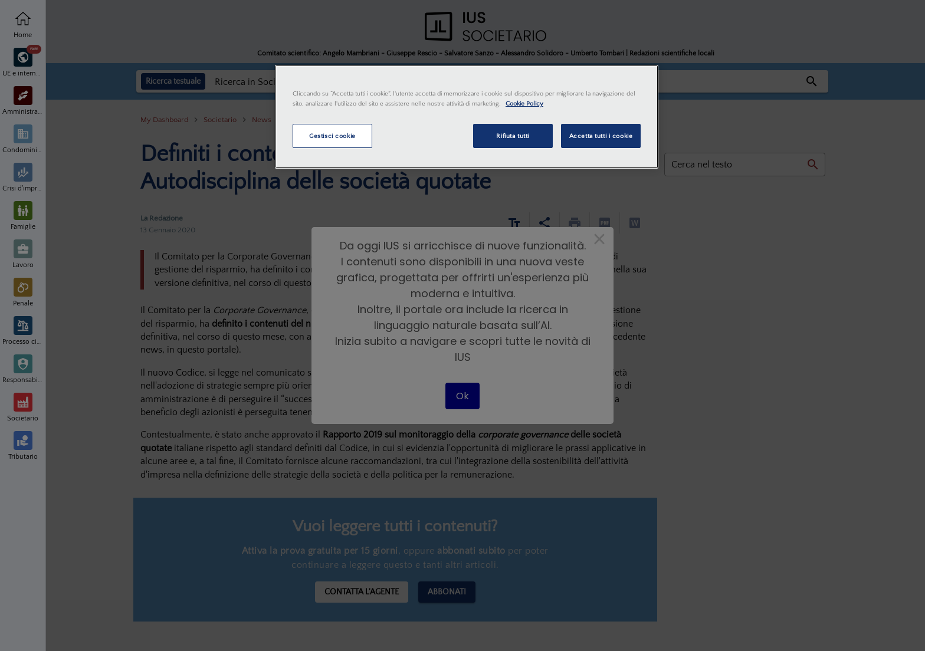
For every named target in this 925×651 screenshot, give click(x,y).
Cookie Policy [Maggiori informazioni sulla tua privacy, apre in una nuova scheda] (524, 103)
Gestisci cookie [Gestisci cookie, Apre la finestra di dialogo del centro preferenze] (332, 136)
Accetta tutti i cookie (601, 136)
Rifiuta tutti (512, 136)
